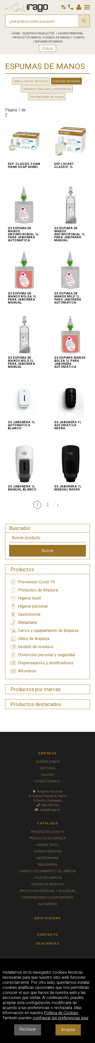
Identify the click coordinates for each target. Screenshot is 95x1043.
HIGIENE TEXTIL (47, 845)
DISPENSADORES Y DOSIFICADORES (47, 897)
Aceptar (68, 1030)
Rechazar (27, 1029)
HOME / (17, 33)
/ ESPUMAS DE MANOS (47, 42)
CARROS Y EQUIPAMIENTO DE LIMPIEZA (47, 871)
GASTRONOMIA (47, 858)
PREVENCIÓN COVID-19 (47, 831)
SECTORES (47, 768)
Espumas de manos (66, 81)
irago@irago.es (47, 809)
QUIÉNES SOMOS (47, 761)
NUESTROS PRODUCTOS (38, 33)
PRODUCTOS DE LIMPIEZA (47, 838)
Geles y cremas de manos (30, 81)
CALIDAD (47, 775)
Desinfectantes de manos (47, 97)
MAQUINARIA (47, 864)
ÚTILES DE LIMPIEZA (47, 878)
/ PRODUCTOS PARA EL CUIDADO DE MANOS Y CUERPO (47, 37)
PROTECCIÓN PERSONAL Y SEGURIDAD (47, 891)
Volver (47, 49)
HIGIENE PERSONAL (47, 851)
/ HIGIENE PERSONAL (69, 33)
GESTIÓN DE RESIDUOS (47, 884)
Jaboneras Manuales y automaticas (46, 89)
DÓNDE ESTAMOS (47, 781)
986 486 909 (47, 805)
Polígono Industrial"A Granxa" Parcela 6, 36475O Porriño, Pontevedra (47, 796)
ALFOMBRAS (47, 904)
